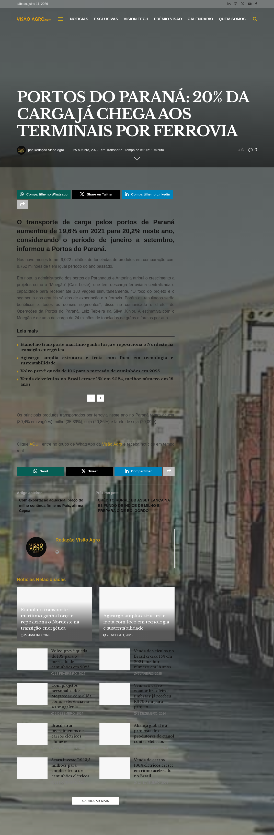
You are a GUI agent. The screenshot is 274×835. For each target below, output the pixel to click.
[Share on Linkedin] (147, 195)
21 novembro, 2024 (151, 759)
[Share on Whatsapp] (44, 195)
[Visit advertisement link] (96, 436)
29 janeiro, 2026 (35, 646)
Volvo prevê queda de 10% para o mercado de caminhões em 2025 (90, 373)
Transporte (114, 150)
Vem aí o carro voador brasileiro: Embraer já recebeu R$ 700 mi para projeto (152, 707)
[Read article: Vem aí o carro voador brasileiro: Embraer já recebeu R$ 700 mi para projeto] (114, 705)
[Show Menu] (60, 19)
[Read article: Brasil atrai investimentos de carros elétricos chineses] (32, 745)
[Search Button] (255, 19)
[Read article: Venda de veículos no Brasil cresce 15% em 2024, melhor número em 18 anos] (114, 670)
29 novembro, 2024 (68, 759)
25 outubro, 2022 (85, 150)
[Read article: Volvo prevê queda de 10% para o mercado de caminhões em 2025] (32, 670)
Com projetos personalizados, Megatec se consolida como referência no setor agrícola (71, 707)
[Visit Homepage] (34, 18)
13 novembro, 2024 (68, 793)
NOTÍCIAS (79, 19)
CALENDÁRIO (200, 19)
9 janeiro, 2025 (148, 684)
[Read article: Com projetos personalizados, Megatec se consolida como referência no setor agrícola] (32, 705)
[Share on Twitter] (96, 195)
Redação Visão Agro (49, 150)
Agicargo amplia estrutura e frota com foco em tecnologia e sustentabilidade (136, 633)
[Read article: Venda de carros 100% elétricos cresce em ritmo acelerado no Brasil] (114, 779)
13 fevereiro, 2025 (68, 684)
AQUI (33, 446)
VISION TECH (136, 19)
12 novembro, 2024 (151, 793)
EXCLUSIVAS (106, 19)
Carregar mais (95, 812)
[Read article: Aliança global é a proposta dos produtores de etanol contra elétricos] (114, 745)
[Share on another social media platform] (22, 206)
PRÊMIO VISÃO (168, 19)
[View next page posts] (100, 400)
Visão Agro (112, 446)
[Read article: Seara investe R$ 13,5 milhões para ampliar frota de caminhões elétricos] (32, 779)
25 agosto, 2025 (117, 646)
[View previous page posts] (91, 400)
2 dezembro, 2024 (67, 725)
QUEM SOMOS (232, 19)
